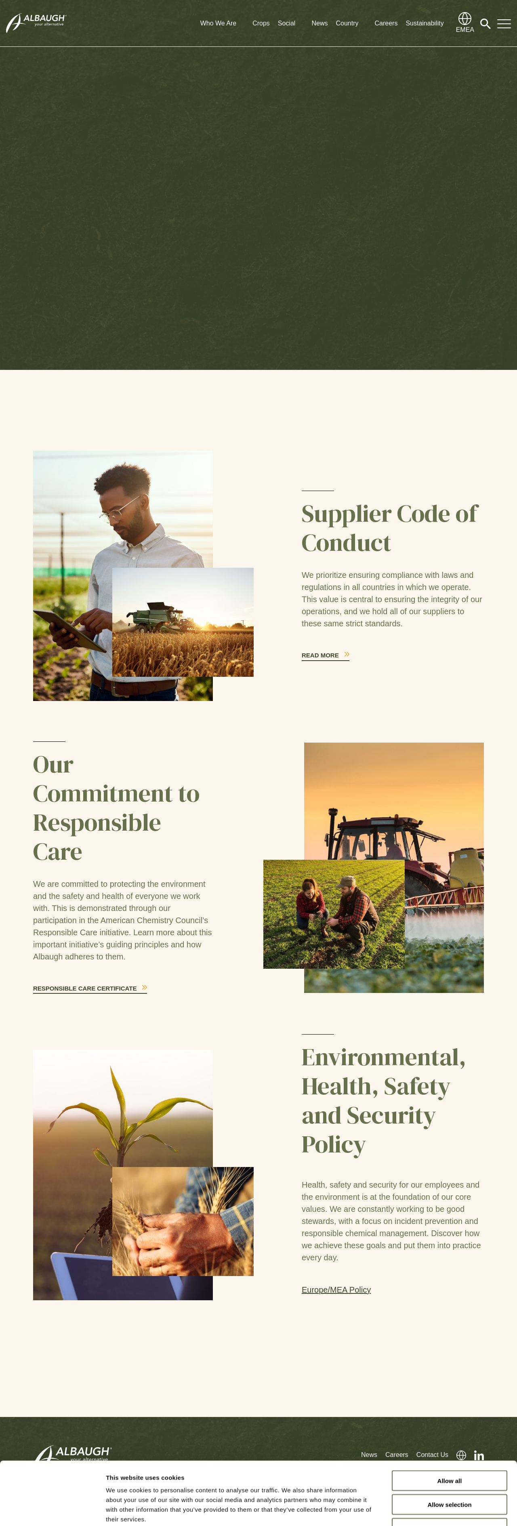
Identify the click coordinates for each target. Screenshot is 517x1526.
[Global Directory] (465, 23)
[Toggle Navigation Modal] (504, 23)
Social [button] (287, 23)
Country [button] (347, 23)
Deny (449, 1474)
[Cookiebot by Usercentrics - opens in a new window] (52, 1510)
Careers (385, 23)
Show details (424, 1510)
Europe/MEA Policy (336, 1289)
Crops (261, 23)
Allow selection (449, 1450)
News (319, 23)
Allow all (449, 1426)
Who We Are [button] (218, 23)
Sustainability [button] (424, 23)
